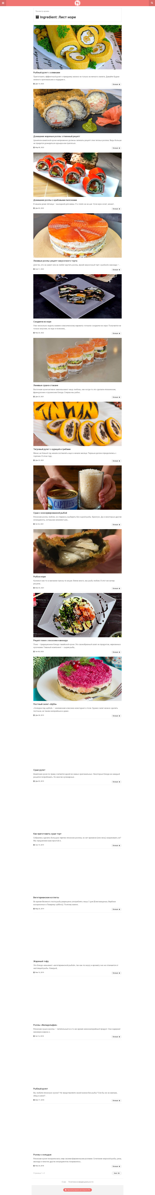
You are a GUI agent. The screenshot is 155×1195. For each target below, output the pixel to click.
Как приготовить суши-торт (47, 834)
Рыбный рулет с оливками (46, 72)
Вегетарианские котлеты (46, 897)
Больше (116, 84)
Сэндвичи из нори (42, 321)
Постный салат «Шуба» (45, 704)
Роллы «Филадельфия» (45, 1025)
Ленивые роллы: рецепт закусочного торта (55, 261)
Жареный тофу (41, 961)
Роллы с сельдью (42, 1154)
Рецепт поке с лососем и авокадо (50, 640)
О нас (64, 1182)
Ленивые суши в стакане (45, 385)
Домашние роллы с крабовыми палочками (55, 200)
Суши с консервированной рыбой (50, 513)
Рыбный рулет (40, 1088)
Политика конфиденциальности (80, 1182)
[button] (3, 3)
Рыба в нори (39, 576)
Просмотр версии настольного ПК (77, 1190)
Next (116, 1173)
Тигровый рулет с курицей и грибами (52, 449)
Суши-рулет (39, 770)
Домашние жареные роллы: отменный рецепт (56, 136)
